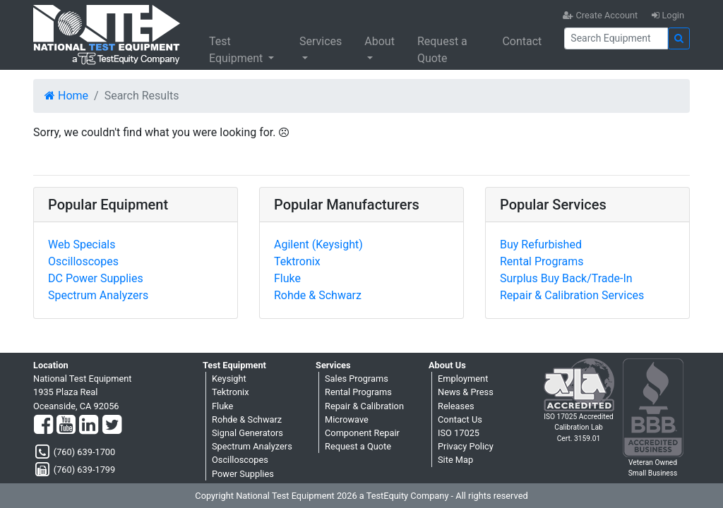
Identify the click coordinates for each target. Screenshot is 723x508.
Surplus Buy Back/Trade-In (566, 278)
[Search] (616, 38)
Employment (463, 378)
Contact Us (460, 419)
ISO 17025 (458, 433)
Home (66, 95)
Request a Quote (442, 50)
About (379, 41)
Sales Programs (356, 378)
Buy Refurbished (541, 244)
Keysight (229, 378)
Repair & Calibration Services (572, 295)
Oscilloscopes (83, 261)
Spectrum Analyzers (98, 295)
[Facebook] (43, 425)
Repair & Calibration (364, 406)
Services (320, 41)
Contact (522, 41)
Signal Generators (247, 433)
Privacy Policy (466, 446)
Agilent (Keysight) (318, 244)
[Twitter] (112, 425)
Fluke (287, 278)
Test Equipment (237, 50)
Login (668, 15)
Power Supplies (243, 473)
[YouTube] (66, 425)
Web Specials (81, 244)
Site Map (455, 459)
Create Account (600, 15)
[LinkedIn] (88, 425)
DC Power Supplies (95, 278)
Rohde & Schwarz (318, 295)
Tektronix (297, 261)
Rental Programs (542, 261)
